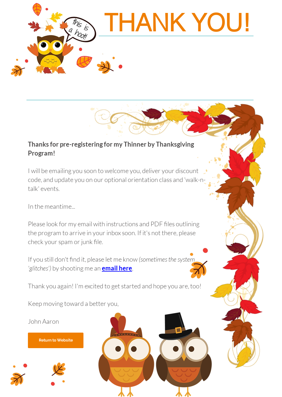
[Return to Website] (55, 340)
